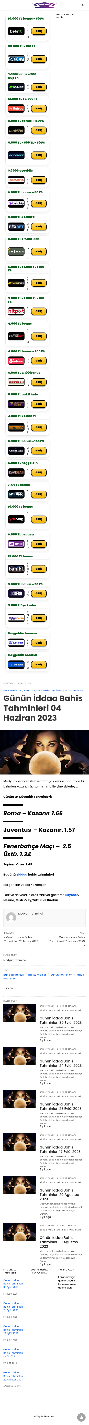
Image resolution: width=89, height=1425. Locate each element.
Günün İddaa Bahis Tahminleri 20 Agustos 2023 (58, 1194)
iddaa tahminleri (26, 685)
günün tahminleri (52, 692)
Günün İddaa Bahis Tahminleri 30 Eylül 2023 (60, 1021)
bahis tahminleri (12, 692)
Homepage (8, 685)
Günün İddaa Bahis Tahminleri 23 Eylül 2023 (60, 1107)
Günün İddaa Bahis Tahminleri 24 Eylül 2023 (60, 1064)
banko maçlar (32, 692)
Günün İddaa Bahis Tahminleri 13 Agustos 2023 (58, 1241)
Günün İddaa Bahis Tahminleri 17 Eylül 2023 (59, 1149)
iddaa (23, 876)
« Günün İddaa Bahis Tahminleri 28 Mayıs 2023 (21, 941)
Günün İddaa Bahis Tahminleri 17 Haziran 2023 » (67, 943)
